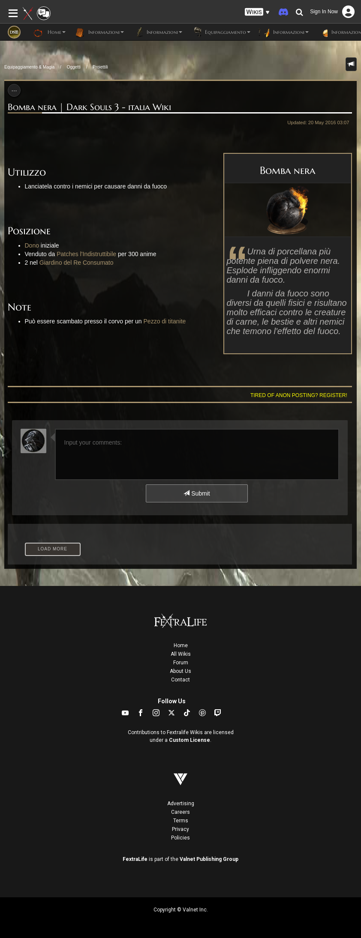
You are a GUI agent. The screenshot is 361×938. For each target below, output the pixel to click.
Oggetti (74, 67)
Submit (197, 493)
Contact (180, 680)
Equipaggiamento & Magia (29, 67)
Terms (180, 821)
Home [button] (49, 32)
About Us (180, 671)
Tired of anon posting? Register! (298, 395)
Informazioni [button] (99, 32)
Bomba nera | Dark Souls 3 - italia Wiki (89, 107)
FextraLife (135, 859)
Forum (180, 663)
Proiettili (100, 67)
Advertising (180, 804)
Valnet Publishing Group (209, 859)
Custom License (189, 740)
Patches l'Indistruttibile (86, 254)
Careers (180, 812)
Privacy (180, 829)
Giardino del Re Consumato (76, 262)
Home (181, 645)
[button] (257, 12)
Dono (32, 245)
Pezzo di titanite (165, 321)
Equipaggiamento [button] (220, 32)
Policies (180, 838)
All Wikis (181, 654)
